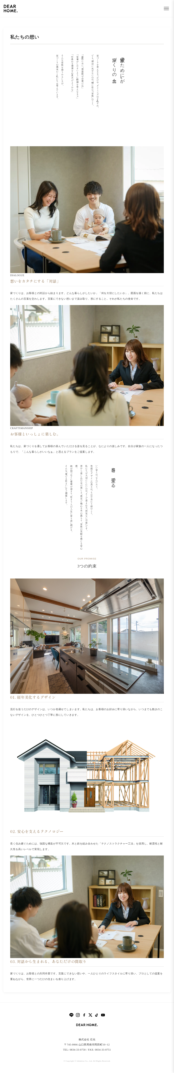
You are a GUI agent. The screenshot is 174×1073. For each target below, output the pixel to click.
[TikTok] (97, 1015)
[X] (90, 1015)
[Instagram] (78, 1015)
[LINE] (71, 1015)
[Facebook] (84, 1015)
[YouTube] (103, 1015)
